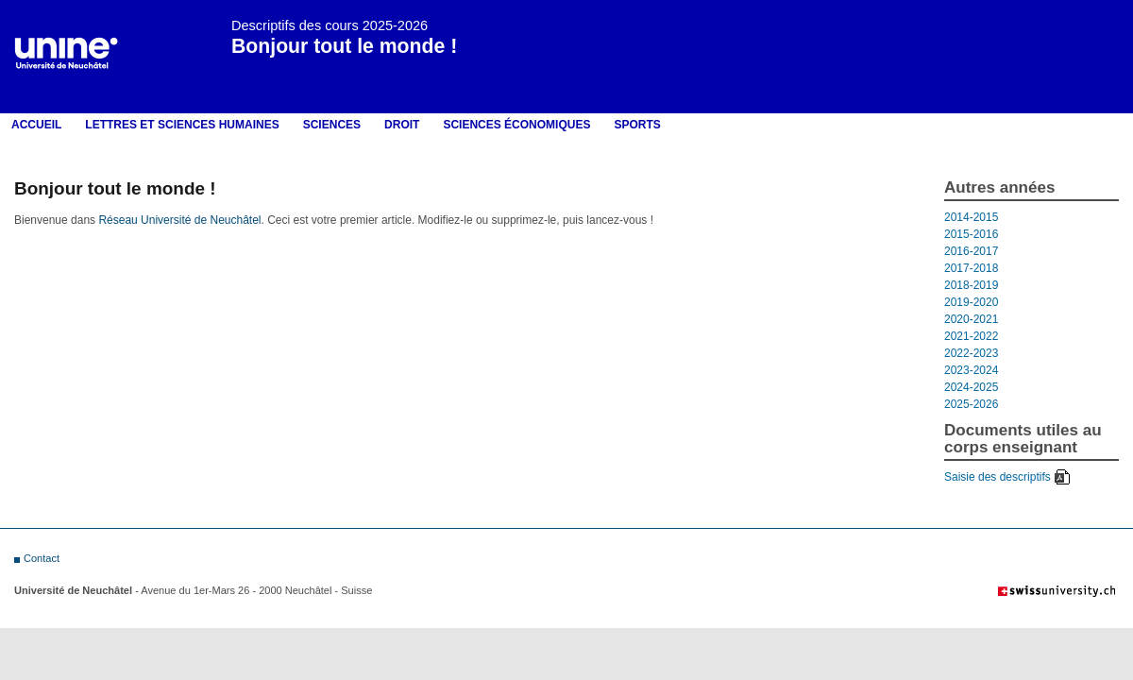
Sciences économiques (516, 124)
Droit (401, 124)
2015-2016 (971, 234)
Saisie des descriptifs (997, 477)
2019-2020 (971, 302)
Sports (637, 124)
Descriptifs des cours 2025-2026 (329, 25)
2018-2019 (971, 285)
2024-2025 (971, 387)
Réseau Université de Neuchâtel (179, 220)
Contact (41, 558)
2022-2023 (971, 353)
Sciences (332, 124)
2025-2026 (971, 404)
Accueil (36, 124)
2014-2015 (971, 217)
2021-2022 (971, 336)
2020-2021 (971, 319)
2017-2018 (971, 268)
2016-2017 (971, 251)
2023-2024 (971, 370)
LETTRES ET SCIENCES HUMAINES (182, 124)
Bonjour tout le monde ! (344, 46)
